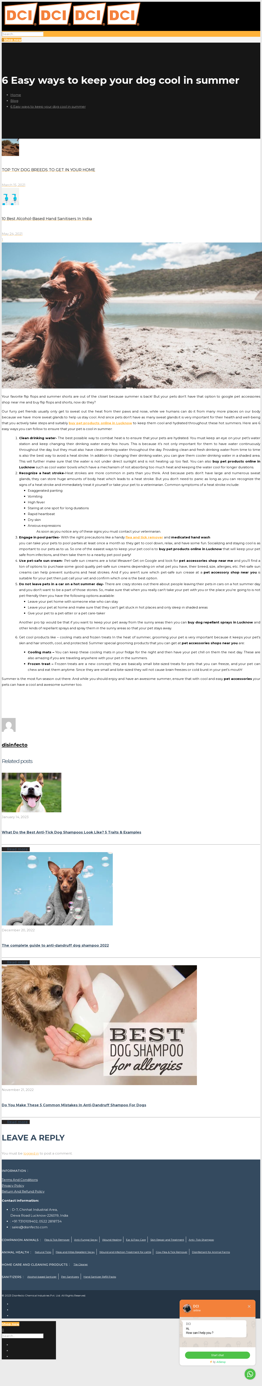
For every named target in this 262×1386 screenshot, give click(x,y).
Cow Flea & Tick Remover (171, 1252)
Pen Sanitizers (70, 1276)
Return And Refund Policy (23, 1191)
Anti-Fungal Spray (86, 1239)
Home (15, 95)
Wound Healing (111, 1239)
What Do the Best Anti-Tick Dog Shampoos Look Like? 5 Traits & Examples (71, 832)
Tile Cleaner (81, 1264)
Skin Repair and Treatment (167, 1239)
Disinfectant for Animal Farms (211, 1252)
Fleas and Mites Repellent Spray (75, 1252)
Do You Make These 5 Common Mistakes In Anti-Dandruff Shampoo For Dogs (74, 1105)
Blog (14, 101)
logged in (31, 1153)
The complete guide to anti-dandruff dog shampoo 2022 (55, 945)
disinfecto (15, 745)
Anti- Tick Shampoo (201, 1239)
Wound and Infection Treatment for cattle (125, 1252)
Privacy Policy (13, 1186)
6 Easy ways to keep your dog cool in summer (48, 106)
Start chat (217, 1355)
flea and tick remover (144, 537)
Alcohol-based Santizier (42, 1276)
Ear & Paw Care (136, 1239)
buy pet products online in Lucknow (100, 423)
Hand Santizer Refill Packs (100, 1276)
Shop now (12, 40)
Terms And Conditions (20, 1180)
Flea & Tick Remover (57, 1239)
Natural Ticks (43, 1252)
